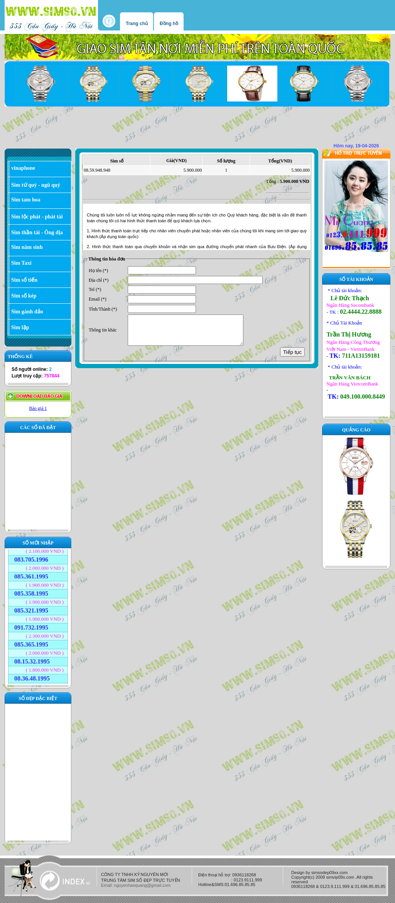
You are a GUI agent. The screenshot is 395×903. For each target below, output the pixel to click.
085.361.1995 (31, 573)
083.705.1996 (31, 556)
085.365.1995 (31, 641)
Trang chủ (137, 23)
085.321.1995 (31, 607)
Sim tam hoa (25, 200)
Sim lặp (20, 327)
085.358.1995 (31, 590)
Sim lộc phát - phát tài (37, 217)
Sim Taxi (21, 263)
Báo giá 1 (38, 408)
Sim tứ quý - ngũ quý (35, 185)
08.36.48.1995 (32, 675)
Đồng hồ (169, 23)
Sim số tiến (24, 280)
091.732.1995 (31, 624)
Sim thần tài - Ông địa (37, 232)
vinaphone (23, 168)
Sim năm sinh (27, 247)
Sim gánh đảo (27, 312)
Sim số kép (24, 296)
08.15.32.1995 (32, 658)
